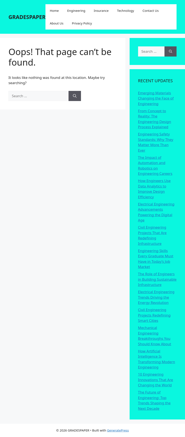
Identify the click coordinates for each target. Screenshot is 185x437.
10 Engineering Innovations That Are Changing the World (155, 379)
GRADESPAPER (26, 16)
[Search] (75, 96)
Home (54, 10)
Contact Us (151, 10)
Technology (125, 10)
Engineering (76, 10)
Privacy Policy (82, 23)
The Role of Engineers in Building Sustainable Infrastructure (157, 279)
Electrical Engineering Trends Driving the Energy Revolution (156, 297)
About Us (56, 23)
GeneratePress (118, 430)
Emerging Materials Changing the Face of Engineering (156, 98)
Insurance (101, 10)
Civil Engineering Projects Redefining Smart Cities (154, 315)
